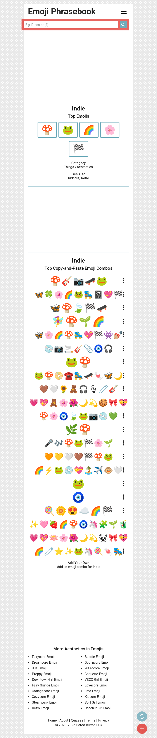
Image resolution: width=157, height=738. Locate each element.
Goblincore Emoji (97, 662)
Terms (90, 720)
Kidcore (73, 178)
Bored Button (85, 725)
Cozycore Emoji (43, 697)
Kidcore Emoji (95, 697)
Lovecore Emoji (96, 685)
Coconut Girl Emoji (98, 708)
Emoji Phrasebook (62, 11)
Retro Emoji (40, 708)
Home (52, 720)
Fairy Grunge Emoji (45, 685)
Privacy (103, 720)
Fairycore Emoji (43, 657)
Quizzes (77, 720)
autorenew (142, 716)
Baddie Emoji (94, 657)
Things (69, 167)
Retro (85, 178)
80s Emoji (39, 668)
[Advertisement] (78, 65)
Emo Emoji (92, 691)
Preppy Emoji (41, 674)
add (142, 729)
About (64, 720)
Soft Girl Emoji (95, 702)
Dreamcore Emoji (44, 662)
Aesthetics (85, 167)
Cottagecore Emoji (45, 691)
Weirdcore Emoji (97, 668)
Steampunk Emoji (44, 702)
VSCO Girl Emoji (96, 680)
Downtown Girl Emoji (47, 680)
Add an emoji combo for (78, 567)
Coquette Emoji (96, 674)
